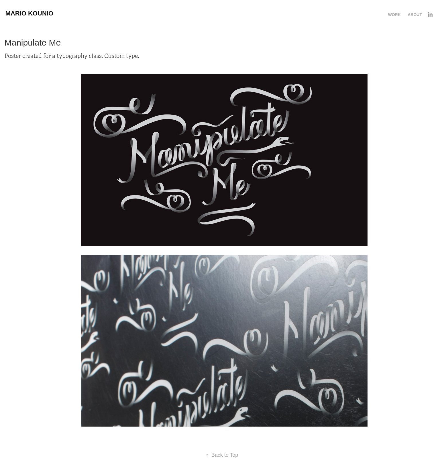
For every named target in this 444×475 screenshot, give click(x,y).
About (415, 14)
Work (394, 14)
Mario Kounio (29, 13)
